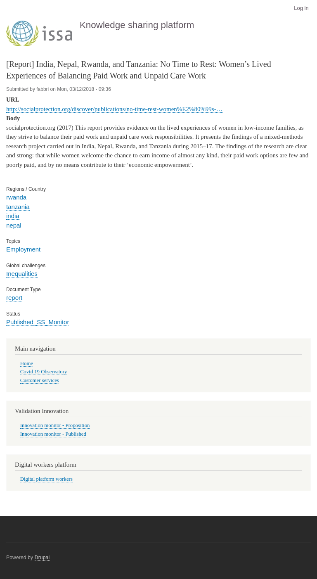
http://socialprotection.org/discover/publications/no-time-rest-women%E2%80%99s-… (114, 109)
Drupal (42, 557)
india (12, 215)
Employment (23, 249)
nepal (13, 225)
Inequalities (22, 273)
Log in (301, 8)
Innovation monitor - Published (53, 434)
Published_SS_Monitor (37, 321)
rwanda (16, 197)
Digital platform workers (46, 479)
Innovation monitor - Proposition (55, 425)
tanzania (18, 206)
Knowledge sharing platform (137, 25)
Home (26, 363)
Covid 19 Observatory (43, 372)
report (14, 297)
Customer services (39, 380)
